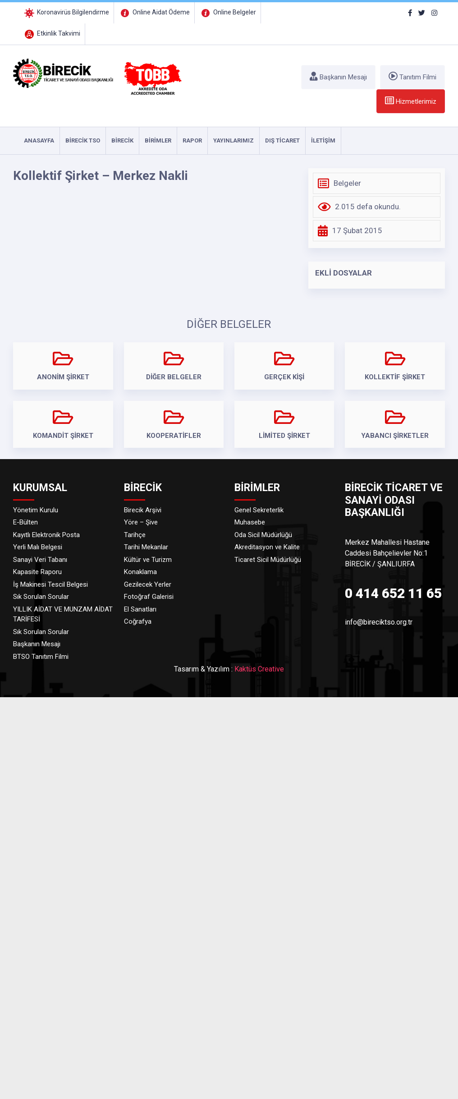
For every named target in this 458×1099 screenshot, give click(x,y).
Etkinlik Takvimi (51, 33)
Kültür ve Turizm (148, 560)
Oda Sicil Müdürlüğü (263, 535)
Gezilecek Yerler (147, 584)
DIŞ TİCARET (282, 140)
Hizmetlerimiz (410, 101)
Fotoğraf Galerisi (149, 597)
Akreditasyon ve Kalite (267, 547)
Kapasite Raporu (37, 572)
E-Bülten (25, 522)
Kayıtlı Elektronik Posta (46, 535)
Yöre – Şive (141, 522)
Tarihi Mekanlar (146, 547)
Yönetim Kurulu (35, 510)
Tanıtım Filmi (412, 76)
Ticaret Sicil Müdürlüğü (267, 560)
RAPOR (192, 140)
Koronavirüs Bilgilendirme (66, 12)
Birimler (158, 140)
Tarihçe (135, 535)
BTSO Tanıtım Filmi (41, 657)
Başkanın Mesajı (338, 76)
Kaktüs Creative (259, 669)
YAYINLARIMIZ (233, 140)
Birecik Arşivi (142, 510)
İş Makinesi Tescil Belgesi (50, 584)
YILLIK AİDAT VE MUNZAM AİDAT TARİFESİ (63, 614)
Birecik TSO (82, 140)
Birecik (122, 140)
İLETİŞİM (323, 140)
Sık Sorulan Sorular (41, 597)
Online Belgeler (227, 12)
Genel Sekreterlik (259, 510)
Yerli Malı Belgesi (37, 547)
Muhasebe (249, 522)
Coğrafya (137, 621)
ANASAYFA (39, 140)
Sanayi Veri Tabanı (40, 560)
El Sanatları (140, 609)
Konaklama (140, 572)
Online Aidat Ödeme (154, 12)
